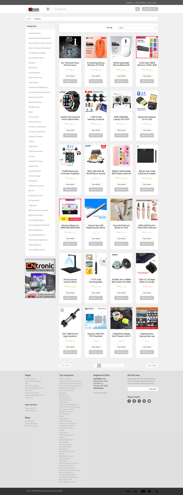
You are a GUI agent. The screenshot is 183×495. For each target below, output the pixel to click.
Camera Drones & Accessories (40, 38)
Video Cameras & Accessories (40, 48)
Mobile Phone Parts (36, 215)
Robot (31, 112)
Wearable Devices (35, 102)
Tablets (31, 141)
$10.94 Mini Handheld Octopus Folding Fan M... (59, 2)
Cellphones (33, 205)
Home (29, 19)
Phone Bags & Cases (36, 220)
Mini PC (31, 191)
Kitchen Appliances (36, 230)
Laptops (32, 156)
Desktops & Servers (36, 196)
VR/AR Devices (34, 107)
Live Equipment (34, 73)
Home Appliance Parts (37, 250)
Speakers (32, 63)
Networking (33, 181)
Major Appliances (35, 245)
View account (151, 3)
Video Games (33, 82)
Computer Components (37, 127)
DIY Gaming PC (34, 200)
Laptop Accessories (36, 161)
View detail (70, 76)
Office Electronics (35, 122)
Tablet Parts (33, 146)
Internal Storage (35, 176)
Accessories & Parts (36, 97)
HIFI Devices (33, 68)
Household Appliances (37, 235)
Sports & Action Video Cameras (40, 43)
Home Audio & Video (36, 58)
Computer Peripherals (37, 132)
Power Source (34, 117)
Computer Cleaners (36, 137)
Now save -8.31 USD (34, 2)
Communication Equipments (39, 225)
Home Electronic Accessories (39, 92)
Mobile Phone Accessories (38, 210)
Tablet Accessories (36, 151)
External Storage (35, 171)
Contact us (129, 3)
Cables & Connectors (36, 186)
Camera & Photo (35, 33)
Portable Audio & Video (37, 53)
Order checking (140, 3)
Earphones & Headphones (38, 87)
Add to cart (70, 81)
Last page (152, 366)
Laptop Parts (33, 166)
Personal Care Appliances (38, 240)
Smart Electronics (35, 77)
